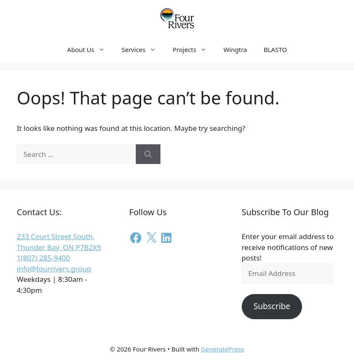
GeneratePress (222, 349)
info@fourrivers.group (54, 268)
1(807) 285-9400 (43, 258)
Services (142, 49)
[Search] (148, 154)
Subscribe (271, 306)
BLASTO (275, 49)
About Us (90, 49)
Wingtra (235, 49)
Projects (194, 49)
